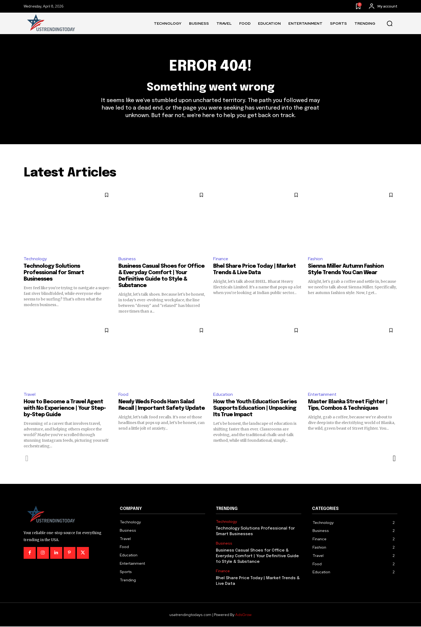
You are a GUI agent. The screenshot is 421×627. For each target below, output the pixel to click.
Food (123, 394)
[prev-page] (27, 459)
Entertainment (322, 394)
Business (127, 259)
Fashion (315, 259)
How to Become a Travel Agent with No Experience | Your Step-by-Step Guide (65, 409)
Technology (35, 259)
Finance (220, 259)
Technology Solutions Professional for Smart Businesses (54, 273)
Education (223, 394)
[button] (389, 23)
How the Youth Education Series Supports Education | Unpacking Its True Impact (255, 409)
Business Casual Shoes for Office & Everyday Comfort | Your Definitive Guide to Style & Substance (257, 556)
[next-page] (394, 459)
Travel (30, 394)
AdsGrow (243, 615)
